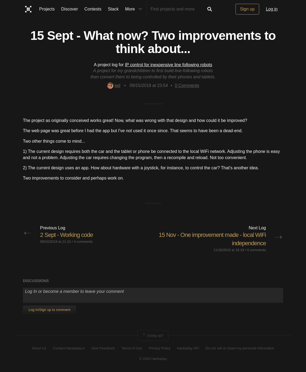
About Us (39, 348)
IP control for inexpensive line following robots (168, 64)
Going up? (152, 336)
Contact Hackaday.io (69, 348)
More (135, 9)
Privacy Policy (159, 348)
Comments (187, 85)
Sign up (247, 9)
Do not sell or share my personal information (240, 348)
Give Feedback (103, 348)
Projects (47, 9)
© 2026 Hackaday (153, 359)
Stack (113, 9)
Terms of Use (131, 348)
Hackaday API (188, 348)
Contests (93, 9)
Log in (272, 9)
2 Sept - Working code (66, 234)
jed (113, 85)
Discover (69, 9)
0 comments (83, 242)
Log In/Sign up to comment (49, 310)
